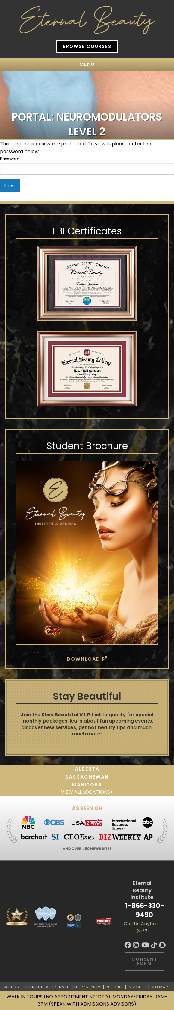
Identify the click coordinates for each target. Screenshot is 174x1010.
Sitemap (159, 987)
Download (87, 659)
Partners (91, 987)
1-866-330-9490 (144, 910)
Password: (87, 165)
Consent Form (144, 961)
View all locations (87, 792)
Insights (137, 987)
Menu (87, 64)
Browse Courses (87, 46)
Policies (114, 987)
